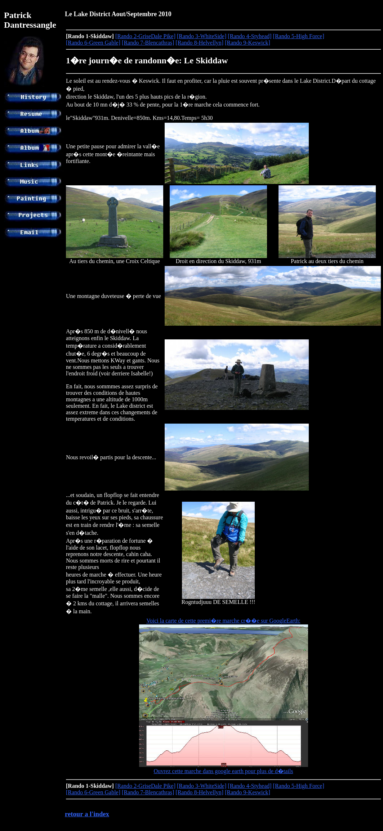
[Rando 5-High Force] (298, 36)
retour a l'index (87, 814)
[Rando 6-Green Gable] (93, 43)
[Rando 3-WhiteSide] (201, 36)
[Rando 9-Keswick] (247, 43)
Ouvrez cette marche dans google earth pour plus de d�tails (223, 771)
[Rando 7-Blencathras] (148, 43)
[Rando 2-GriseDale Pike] (145, 36)
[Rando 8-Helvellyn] (199, 43)
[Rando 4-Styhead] (249, 36)
